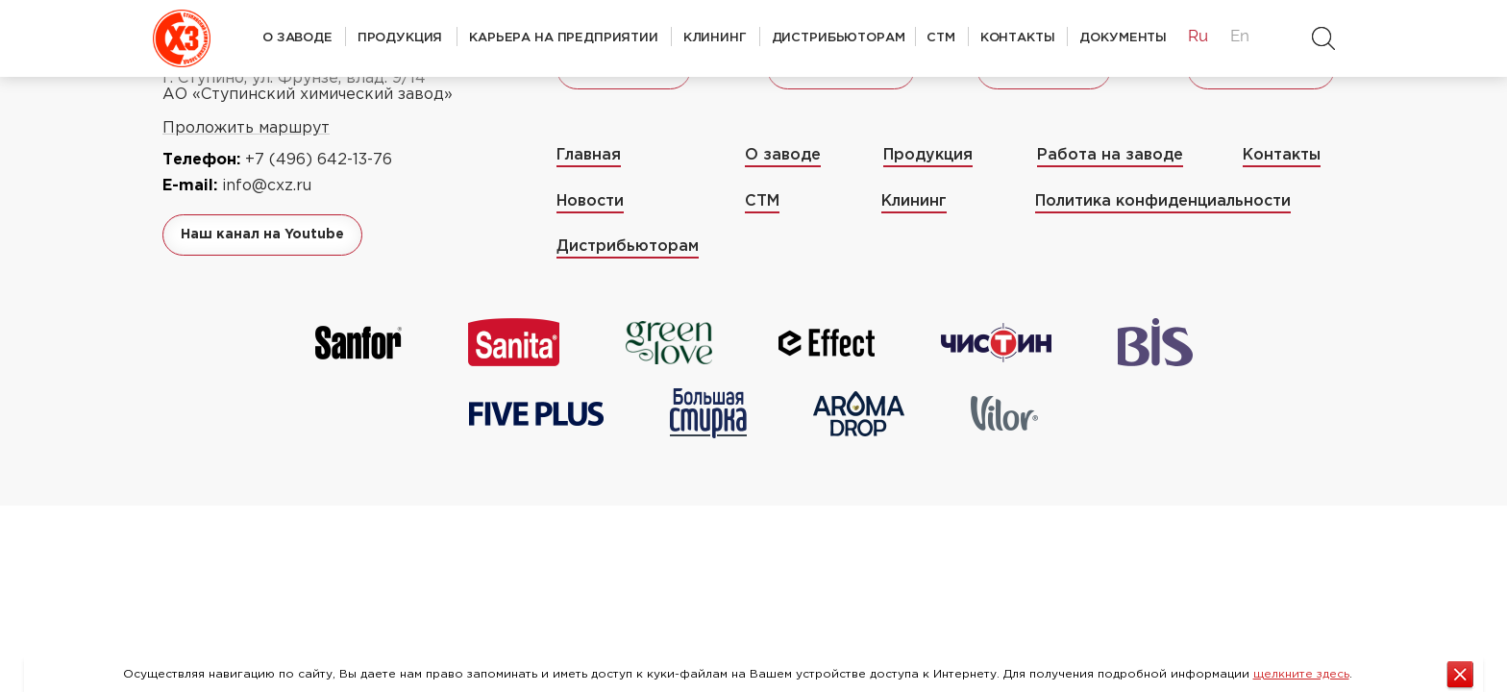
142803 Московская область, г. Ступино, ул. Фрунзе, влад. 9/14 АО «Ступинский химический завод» (307, 78)
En (1239, 35)
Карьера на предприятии (563, 37)
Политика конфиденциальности (1163, 201)
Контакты (1017, 37)
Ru (1197, 35)
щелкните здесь (1301, 674)
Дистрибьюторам (838, 37)
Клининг (715, 37)
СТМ (940, 37)
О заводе (297, 37)
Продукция (400, 37)
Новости (590, 201)
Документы (1123, 37)
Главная (588, 155)
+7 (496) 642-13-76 (318, 160)
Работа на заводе (1110, 155)
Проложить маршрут (246, 128)
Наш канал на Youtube (262, 234)
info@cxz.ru (266, 186)
